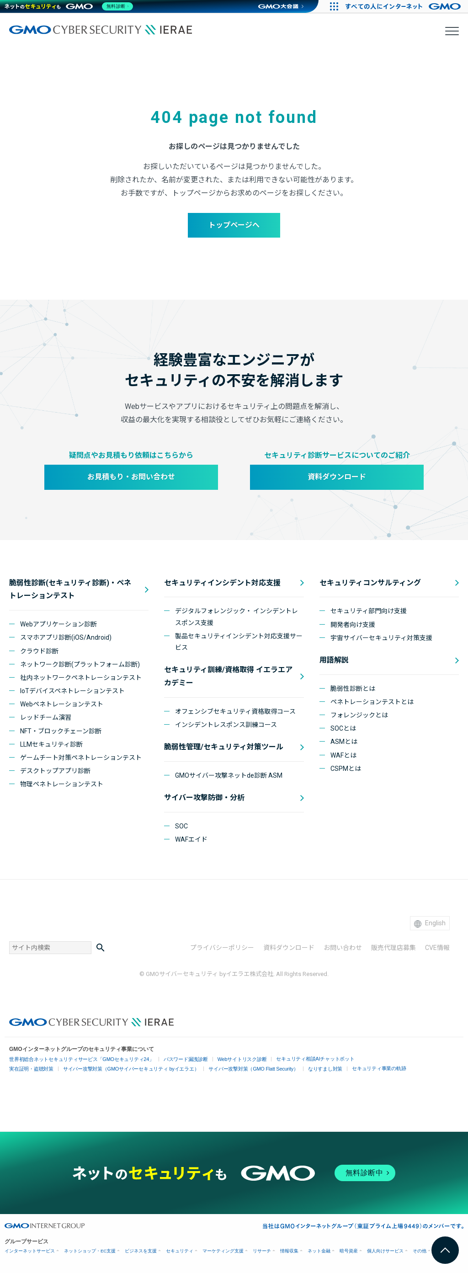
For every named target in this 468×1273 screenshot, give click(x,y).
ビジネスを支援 (141, 1250)
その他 (419, 1250)
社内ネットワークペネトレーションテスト (81, 677)
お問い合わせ (343, 947)
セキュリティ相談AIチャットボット (296, 1058)
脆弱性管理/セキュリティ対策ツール (223, 747)
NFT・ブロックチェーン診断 (60, 731)
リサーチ (262, 1250)
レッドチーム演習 (45, 717)
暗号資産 (349, 1250)
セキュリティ (179, 1250)
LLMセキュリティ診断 (51, 744)
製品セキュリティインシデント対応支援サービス (239, 641)
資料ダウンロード (337, 476)
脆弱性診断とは (352, 688)
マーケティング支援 (223, 1250)
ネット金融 (319, 1250)
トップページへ (234, 225)
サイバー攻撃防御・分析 (204, 797)
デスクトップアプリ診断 (55, 770)
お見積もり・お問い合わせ (131, 476)
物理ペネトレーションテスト (61, 784)
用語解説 (334, 660)
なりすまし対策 (306, 1068)
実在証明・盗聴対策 (29, 1068)
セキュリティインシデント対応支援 (222, 582)
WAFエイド (191, 839)
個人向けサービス (385, 1250)
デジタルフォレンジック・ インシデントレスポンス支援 (236, 616)
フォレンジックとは (359, 715)
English (430, 923)
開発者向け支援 (352, 624)
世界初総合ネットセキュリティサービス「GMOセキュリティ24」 (76, 1059)
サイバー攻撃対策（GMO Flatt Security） (238, 1068)
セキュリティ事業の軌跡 (357, 1068)
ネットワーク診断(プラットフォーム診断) (80, 664)
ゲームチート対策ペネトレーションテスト (81, 757)
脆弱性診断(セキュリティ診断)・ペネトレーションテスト (70, 589)
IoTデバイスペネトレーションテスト (72, 691)
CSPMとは (345, 768)
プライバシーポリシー (222, 947)
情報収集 (289, 1250)
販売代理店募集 (393, 947)
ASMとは (343, 741)
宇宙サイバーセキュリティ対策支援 (381, 638)
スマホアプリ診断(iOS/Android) (66, 637)
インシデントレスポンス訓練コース (226, 724)
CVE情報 (437, 947)
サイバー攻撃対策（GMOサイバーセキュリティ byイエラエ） (123, 1068)
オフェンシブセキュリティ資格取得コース (235, 711)
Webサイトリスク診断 (227, 1059)
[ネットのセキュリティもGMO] (70, 6)
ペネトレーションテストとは (372, 701)
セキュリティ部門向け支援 (368, 611)
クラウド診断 (39, 651)
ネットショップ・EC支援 (90, 1250)
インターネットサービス (30, 1250)
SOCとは (343, 728)
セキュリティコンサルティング (370, 582)
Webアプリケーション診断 (58, 624)
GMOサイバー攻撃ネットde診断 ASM (228, 775)
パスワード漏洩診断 (174, 1059)
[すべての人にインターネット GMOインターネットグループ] (404, 6)
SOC (181, 826)
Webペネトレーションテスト (61, 704)
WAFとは (343, 755)
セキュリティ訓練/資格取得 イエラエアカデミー (228, 676)
